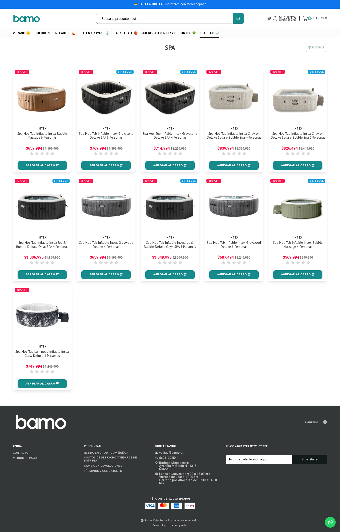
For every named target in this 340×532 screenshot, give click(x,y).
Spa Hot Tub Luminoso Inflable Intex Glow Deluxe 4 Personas (42, 353)
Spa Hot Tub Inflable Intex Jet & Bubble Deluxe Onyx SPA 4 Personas (42, 244)
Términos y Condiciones (103, 471)
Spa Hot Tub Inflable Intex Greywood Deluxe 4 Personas (106, 244)
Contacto (20, 452)
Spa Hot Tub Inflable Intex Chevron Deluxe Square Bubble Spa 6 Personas (298, 137)
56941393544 (166, 458)
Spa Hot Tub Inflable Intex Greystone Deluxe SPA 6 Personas (106, 135)
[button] (42, 165)
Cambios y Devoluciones (103, 465)
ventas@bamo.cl (169, 452)
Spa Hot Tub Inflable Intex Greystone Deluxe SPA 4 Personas (170, 135)
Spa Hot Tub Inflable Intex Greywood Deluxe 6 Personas (234, 244)
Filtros (316, 47)
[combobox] (170, 18)
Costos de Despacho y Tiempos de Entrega (110, 459)
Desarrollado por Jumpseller (169, 525)
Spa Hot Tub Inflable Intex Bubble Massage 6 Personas (42, 135)
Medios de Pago (25, 458)
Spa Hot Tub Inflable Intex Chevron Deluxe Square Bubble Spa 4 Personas (234, 137)
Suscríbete (309, 459)
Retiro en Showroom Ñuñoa (106, 452)
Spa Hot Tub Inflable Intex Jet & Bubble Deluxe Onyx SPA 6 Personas (170, 244)
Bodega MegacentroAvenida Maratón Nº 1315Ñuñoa (175, 466)
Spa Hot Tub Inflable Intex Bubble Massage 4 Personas (298, 244)
